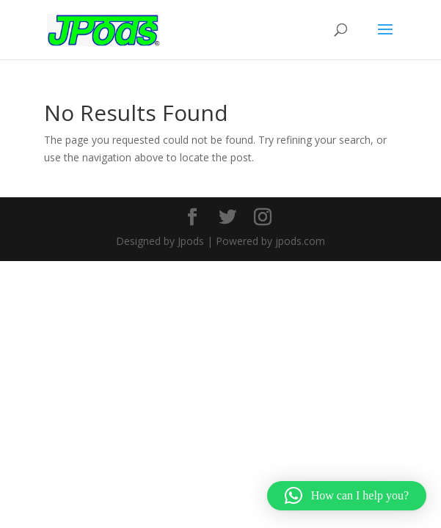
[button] (346, 495)
